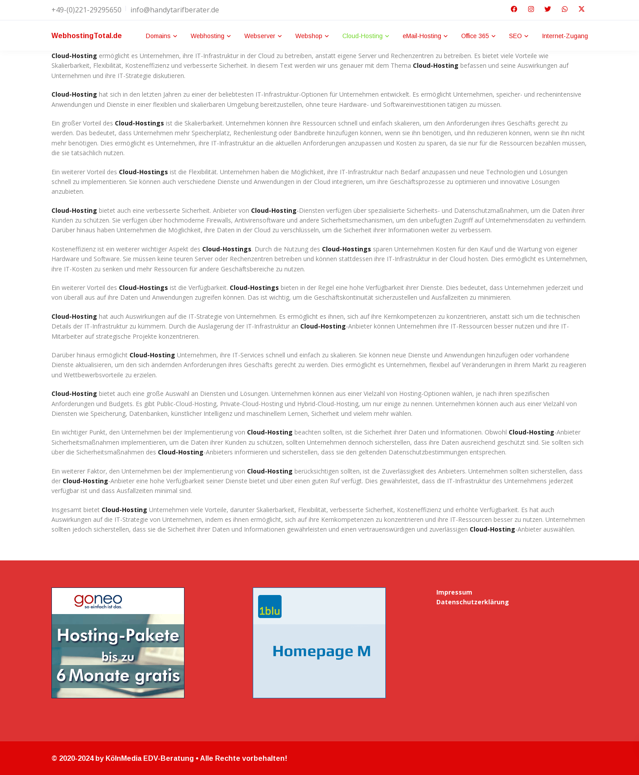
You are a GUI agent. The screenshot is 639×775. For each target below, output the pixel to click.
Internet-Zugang (565, 35)
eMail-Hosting (422, 35)
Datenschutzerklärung (472, 602)
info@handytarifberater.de (174, 10)
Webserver (259, 35)
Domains (158, 35)
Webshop (308, 35)
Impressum (454, 592)
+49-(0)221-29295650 (86, 10)
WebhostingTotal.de (86, 35)
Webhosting (207, 35)
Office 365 (475, 35)
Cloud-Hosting (362, 35)
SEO (515, 35)
